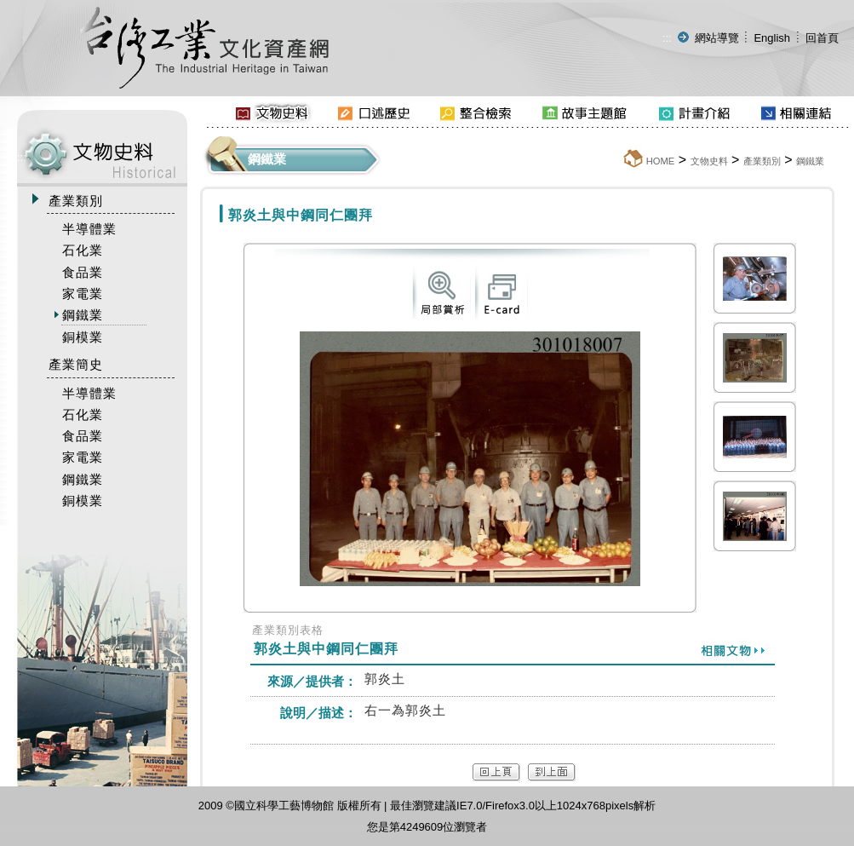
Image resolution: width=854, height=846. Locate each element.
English (772, 38)
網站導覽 (717, 38)
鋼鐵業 (810, 161)
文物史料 (709, 161)
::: (667, 38)
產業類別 (762, 161)
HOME (660, 161)
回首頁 (822, 38)
